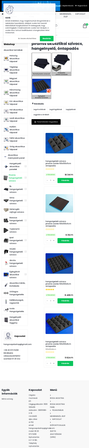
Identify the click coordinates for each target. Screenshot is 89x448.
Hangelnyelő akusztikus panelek (12, 166)
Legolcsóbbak (39, 109)
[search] (56, 26)
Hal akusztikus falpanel (13, 111)
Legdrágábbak (55, 109)
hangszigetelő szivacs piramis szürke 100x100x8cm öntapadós (73, 223)
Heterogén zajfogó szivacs (14, 210)
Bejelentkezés (67, 6)
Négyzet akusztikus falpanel (11, 81)
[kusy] (37, 180)
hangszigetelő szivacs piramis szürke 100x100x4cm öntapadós (73, 163)
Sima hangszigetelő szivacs (13, 200)
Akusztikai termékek (13, 50)
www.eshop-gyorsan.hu (49, 445)
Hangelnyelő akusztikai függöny (12, 320)
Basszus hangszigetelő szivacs (13, 220)
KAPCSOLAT (80, 14)
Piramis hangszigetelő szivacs (13, 178)
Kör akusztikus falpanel (13, 102)
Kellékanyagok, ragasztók (14, 301)
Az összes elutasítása (27, 38)
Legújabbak (71, 109)
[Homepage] (2, 14)
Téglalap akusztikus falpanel (11, 70)
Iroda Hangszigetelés (14, 310)
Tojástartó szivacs (12, 230)
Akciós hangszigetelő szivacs (13, 263)
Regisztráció (82, 6)
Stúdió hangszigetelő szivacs (13, 252)
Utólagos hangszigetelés (14, 293)
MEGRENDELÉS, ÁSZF (65, 15)
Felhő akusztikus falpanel (14, 139)
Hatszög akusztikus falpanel (11, 58)
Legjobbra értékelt (41, 114)
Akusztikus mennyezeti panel (14, 156)
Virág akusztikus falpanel (14, 148)
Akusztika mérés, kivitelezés (14, 284)
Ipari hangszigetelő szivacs (13, 240)
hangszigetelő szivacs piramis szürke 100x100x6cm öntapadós (45, 224)
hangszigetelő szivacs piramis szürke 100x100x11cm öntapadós (45, 163)
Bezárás (47, 38)
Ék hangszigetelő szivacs (13, 189)
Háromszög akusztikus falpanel (12, 92)
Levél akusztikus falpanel (14, 119)
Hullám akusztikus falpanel (11, 129)
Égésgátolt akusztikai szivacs (12, 274)
